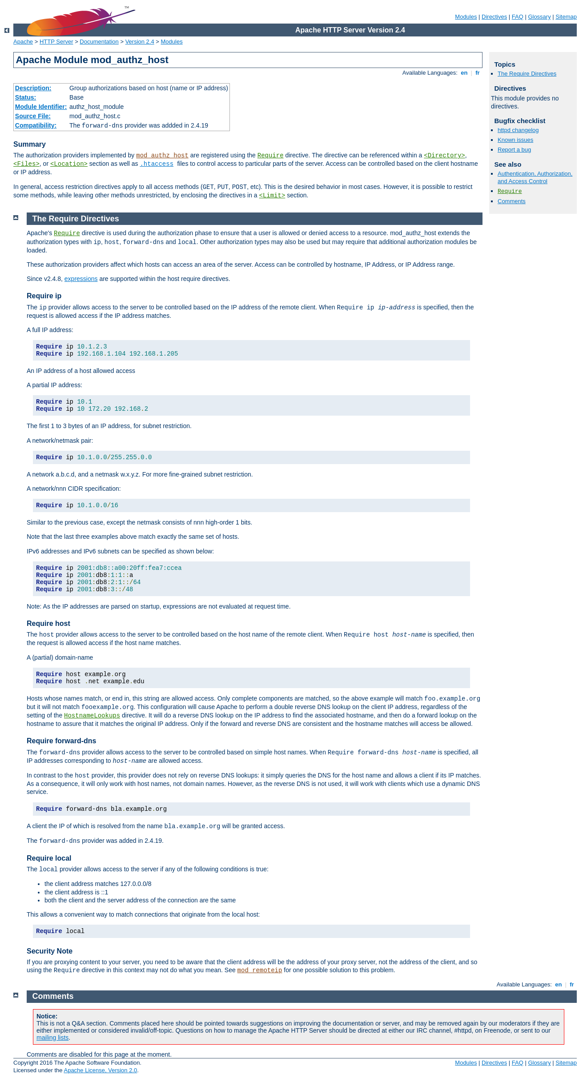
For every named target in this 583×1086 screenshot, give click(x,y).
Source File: (33, 116)
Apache (23, 41)
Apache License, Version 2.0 (100, 1070)
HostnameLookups (92, 715)
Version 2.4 (139, 41)
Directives (494, 16)
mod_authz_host (162, 155)
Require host (48, 623)
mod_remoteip (259, 970)
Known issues (515, 139)
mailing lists (52, 1037)
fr (478, 72)
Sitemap (566, 16)
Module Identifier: (41, 106)
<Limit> (272, 195)
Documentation (99, 41)
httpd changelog (518, 130)
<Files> (26, 164)
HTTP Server (56, 41)
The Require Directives (527, 73)
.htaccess (156, 164)
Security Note (49, 951)
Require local (49, 858)
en (464, 72)
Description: (33, 88)
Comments (512, 201)
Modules (466, 16)
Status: (25, 97)
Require (270, 155)
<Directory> (444, 155)
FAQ (517, 16)
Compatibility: (35, 125)
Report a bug (514, 149)
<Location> (69, 164)
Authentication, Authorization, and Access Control (535, 177)
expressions (81, 278)
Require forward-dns (61, 741)
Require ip (44, 296)
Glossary (539, 16)
